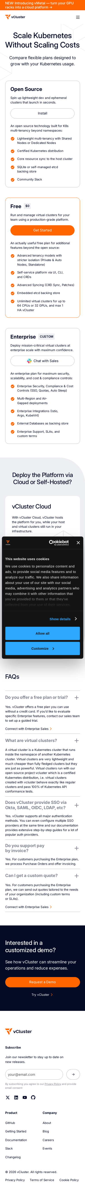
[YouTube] (24, 1097)
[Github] (33, 1097)
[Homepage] (18, 1031)
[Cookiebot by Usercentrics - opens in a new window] (51, 543)
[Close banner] (78, 542)
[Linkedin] (16, 1097)
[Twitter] (7, 1097)
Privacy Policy (53, 1084)
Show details (60, 619)
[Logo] (15, 17)
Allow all (42, 633)
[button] (77, 17)
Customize (42, 648)
